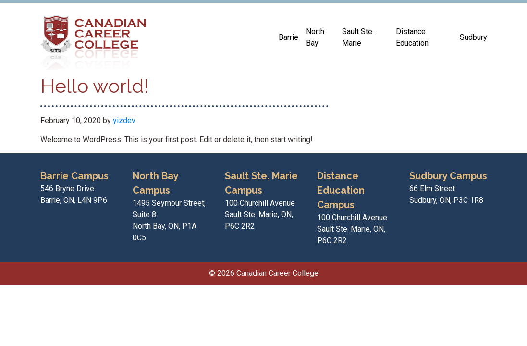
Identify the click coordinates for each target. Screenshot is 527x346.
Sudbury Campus (448, 176)
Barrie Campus (74, 176)
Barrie (288, 37)
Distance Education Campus (341, 190)
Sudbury (473, 37)
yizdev (124, 120)
